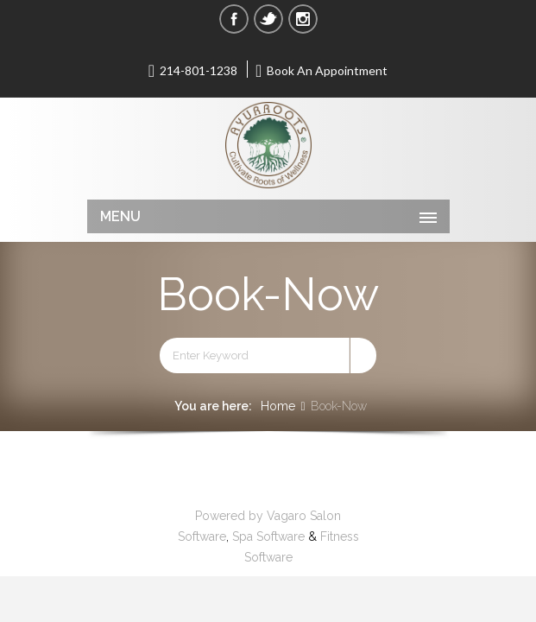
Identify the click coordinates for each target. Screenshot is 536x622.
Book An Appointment (322, 70)
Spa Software (268, 536)
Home (278, 406)
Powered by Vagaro (250, 516)
